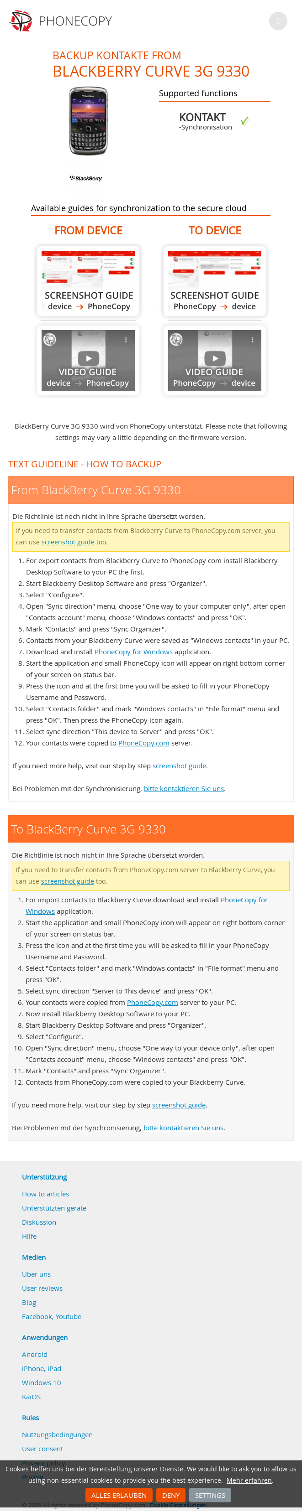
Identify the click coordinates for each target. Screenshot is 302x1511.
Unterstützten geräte (54, 1207)
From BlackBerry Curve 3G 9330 (88, 281)
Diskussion (39, 1221)
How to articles (45, 1193)
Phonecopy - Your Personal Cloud (62, 21)
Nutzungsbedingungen (57, 1434)
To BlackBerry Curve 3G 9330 (215, 281)
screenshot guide (68, 542)
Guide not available (88, 360)
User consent (42, 1448)
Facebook (37, 1316)
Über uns (36, 1273)
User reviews (42, 1288)
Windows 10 (41, 1382)
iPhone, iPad (41, 1368)
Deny (171, 1495)
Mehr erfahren (249, 1480)
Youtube (68, 1316)
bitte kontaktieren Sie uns (184, 788)
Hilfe (29, 1236)
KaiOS (31, 1396)
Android (35, 1354)
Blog (29, 1302)
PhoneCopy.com (144, 742)
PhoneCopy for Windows (134, 651)
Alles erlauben (119, 1495)
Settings (210, 1495)
